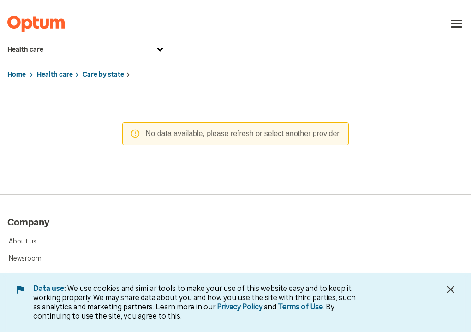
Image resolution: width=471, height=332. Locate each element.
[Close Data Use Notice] (450, 289)
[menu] (457, 24)
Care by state (103, 74)
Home (16, 74)
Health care (86, 49)
